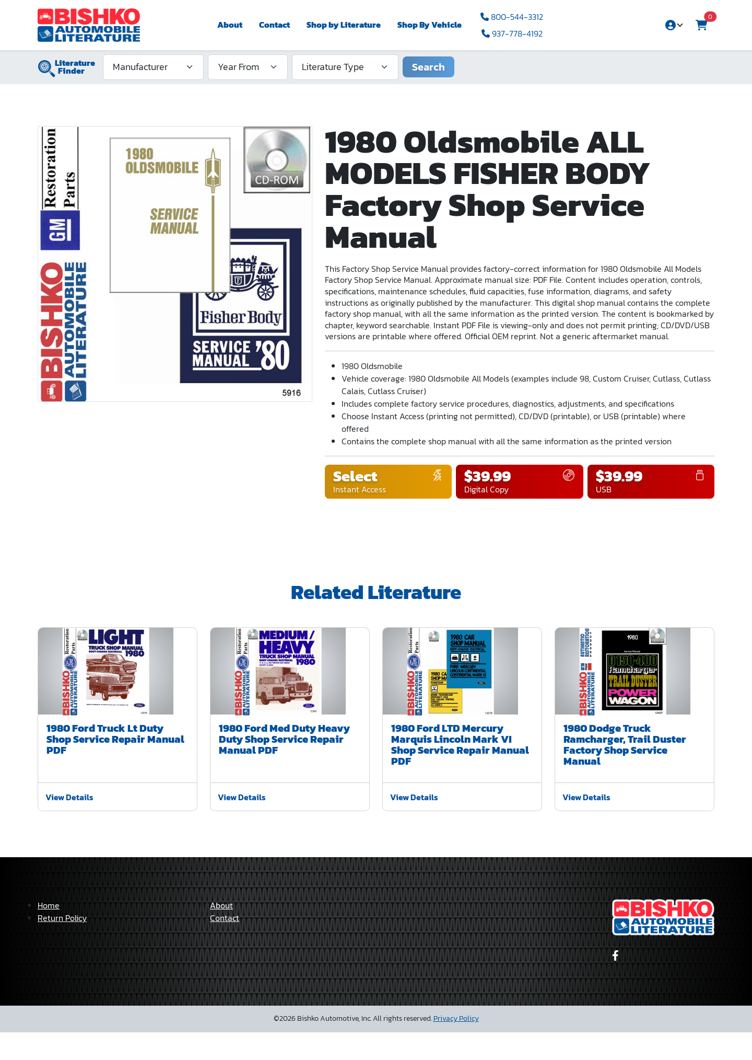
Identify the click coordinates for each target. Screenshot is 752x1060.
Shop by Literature (344, 24)
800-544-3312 (511, 16)
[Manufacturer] (153, 66)
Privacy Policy (456, 1046)
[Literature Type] (345, 66)
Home (49, 933)
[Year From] (248, 66)
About (229, 24)
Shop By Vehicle (429, 24)
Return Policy (62, 945)
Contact (274, 24)
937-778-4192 (512, 33)
